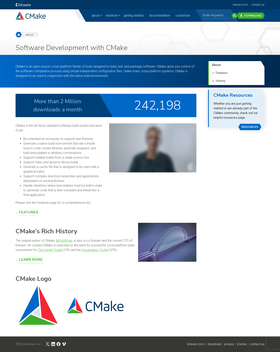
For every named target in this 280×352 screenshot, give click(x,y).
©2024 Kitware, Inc (28, 344)
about (93, 15)
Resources (250, 127)
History (221, 81)
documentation (156, 15)
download (214, 344)
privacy (229, 344)
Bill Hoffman (64, 240)
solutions (109, 15)
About (216, 65)
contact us (257, 4)
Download (252, 16)
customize (180, 15)
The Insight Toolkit (50, 250)
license (242, 344)
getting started (131, 15)
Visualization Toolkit (95, 250)
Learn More (31, 259)
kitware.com (240, 4)
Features (28, 212)
